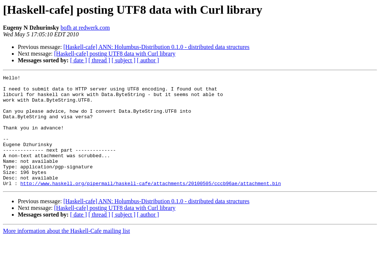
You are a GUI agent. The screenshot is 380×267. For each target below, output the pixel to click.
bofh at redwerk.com (85, 27)
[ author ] (148, 60)
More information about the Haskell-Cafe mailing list (66, 253)
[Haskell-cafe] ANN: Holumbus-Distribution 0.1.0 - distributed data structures (156, 47)
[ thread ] (99, 60)
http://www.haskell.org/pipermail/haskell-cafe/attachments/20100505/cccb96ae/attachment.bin (150, 205)
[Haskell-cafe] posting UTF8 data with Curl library (115, 53)
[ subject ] (123, 60)
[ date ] (78, 60)
